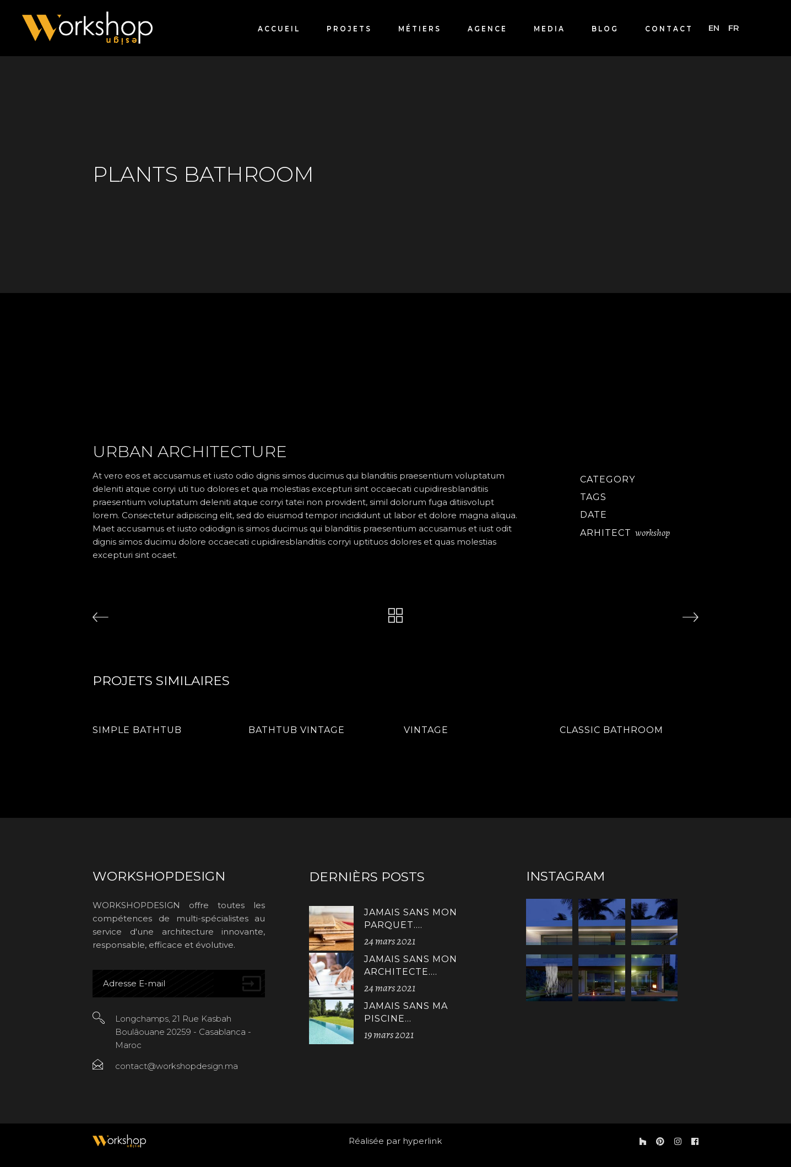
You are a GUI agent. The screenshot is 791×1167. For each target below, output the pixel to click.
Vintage (426, 730)
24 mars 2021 (389, 941)
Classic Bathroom (611, 730)
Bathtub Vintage (296, 730)
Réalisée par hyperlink (395, 1141)
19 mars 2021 (389, 1035)
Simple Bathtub (137, 730)
